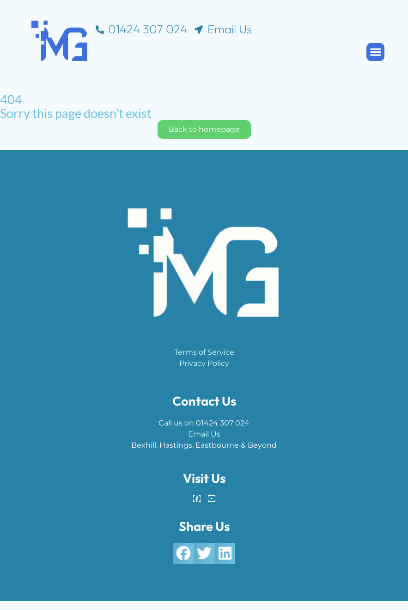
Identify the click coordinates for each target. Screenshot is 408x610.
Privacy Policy (204, 363)
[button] (375, 52)
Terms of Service (204, 352)
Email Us (204, 434)
